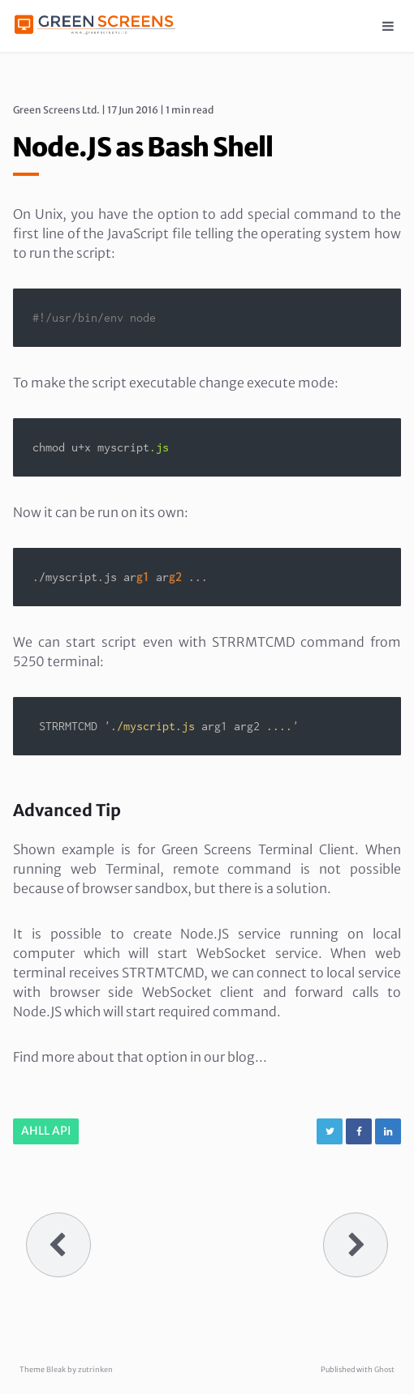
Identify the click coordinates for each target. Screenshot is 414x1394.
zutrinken (95, 1369)
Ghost (384, 1369)
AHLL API (46, 1130)
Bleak (56, 1369)
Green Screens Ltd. (56, 110)
